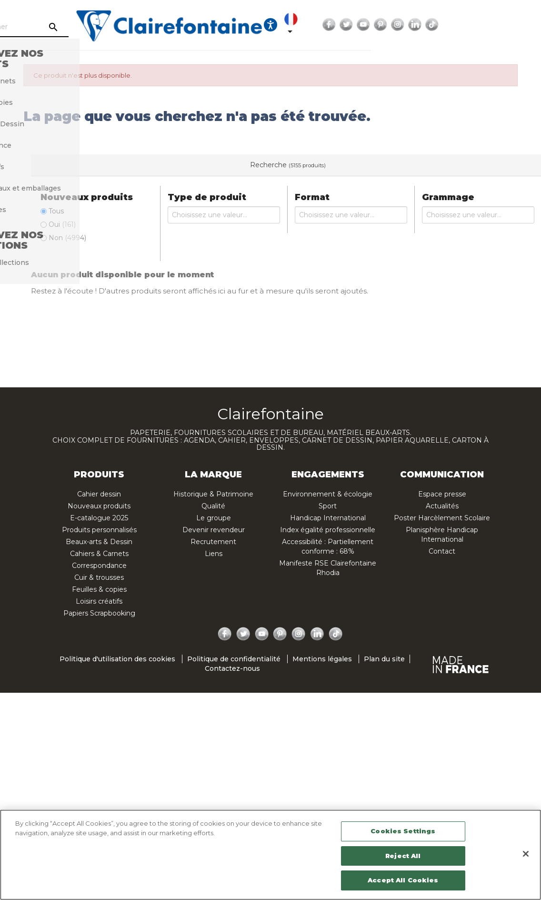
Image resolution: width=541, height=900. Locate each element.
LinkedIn (499, 24)
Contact (442, 551)
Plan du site (384, 659)
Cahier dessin (99, 494)
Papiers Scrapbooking (99, 613)
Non (67, 237)
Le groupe (213, 518)
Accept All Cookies (403, 880)
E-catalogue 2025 (99, 518)
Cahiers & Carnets (99, 553)
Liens (213, 553)
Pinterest (465, 24)
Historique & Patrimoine (213, 494)
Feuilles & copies (99, 589)
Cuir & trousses (99, 577)
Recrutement (213, 541)
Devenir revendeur (213, 530)
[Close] (525, 853)
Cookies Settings (403, 831)
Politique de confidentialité (234, 659)
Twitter (431, 24)
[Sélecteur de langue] (377, 24)
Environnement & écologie (327, 494)
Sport (328, 506)
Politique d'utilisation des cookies (117, 659)
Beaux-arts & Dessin (99, 541)
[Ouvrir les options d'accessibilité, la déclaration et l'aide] (355, 24)
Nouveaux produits (99, 506)
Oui (62, 224)
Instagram (482, 24)
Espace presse (442, 494)
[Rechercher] (93, 27)
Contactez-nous (232, 669)
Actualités (442, 506)
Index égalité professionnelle (327, 530)
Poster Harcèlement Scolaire (442, 518)
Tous (56, 211)
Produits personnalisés (99, 530)
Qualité (213, 506)
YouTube (448, 24)
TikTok (516, 24)
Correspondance (99, 565)
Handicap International (328, 518)
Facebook (413, 24)
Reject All (403, 856)
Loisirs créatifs (99, 601)
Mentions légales (322, 659)
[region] (270, 854)
